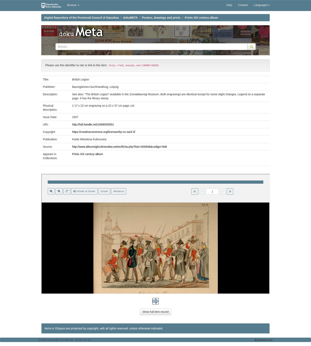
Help (229, 5)
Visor (155, 234)
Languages (262, 5)
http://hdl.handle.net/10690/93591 (93, 124)
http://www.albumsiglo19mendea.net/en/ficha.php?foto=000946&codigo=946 (119, 146)
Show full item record (155, 311)
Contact (243, 5)
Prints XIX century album (201, 17)
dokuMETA (130, 17)
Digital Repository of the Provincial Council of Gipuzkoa (81, 17)
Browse (73, 5)
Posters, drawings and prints (161, 17)
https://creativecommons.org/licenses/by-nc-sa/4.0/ (103, 131)
